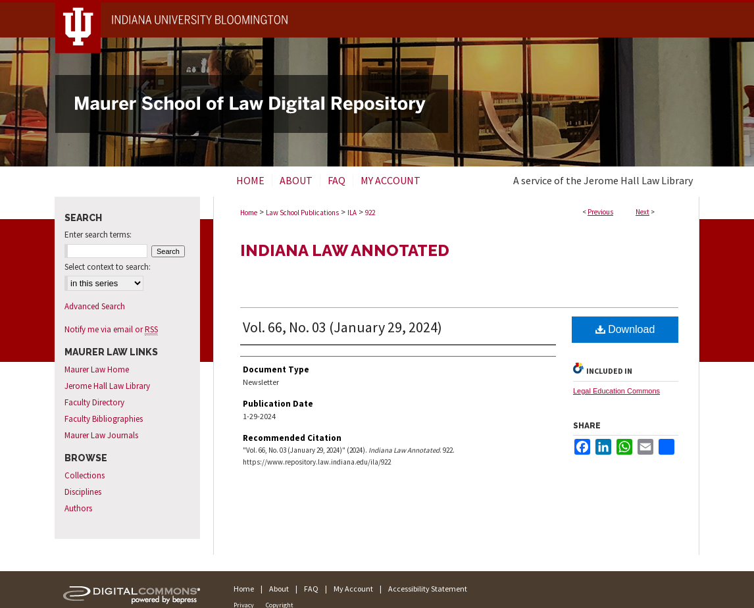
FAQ (311, 589)
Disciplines (82, 491)
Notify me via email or (111, 329)
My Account (353, 589)
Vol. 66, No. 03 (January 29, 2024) (342, 327)
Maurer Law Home (96, 369)
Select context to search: (107, 266)
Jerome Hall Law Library (107, 386)
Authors (78, 508)
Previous (600, 211)
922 (370, 212)
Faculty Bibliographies (103, 418)
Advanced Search (94, 306)
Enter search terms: (98, 234)
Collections (84, 475)
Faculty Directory (94, 402)
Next (642, 211)
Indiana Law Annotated (344, 250)
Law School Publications (302, 212)
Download (625, 329)
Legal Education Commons (616, 391)
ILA (352, 212)
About (279, 589)
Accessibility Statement (427, 589)
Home (248, 212)
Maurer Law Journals (101, 435)
